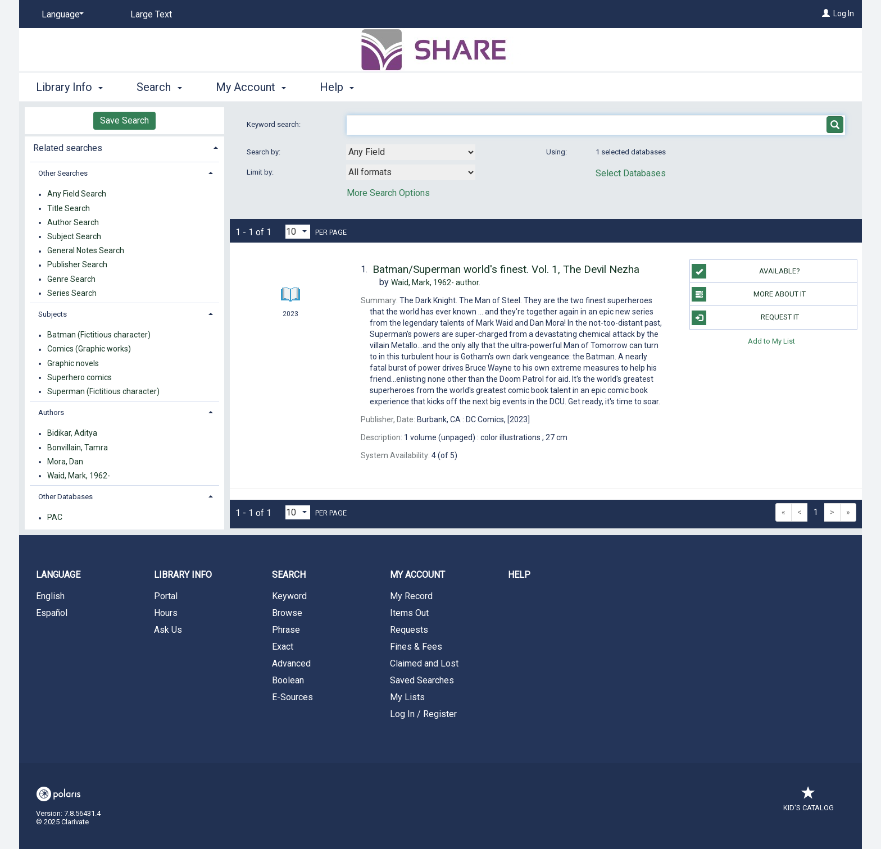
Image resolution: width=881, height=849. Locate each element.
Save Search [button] (124, 120)
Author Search (73, 222)
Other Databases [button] (65, 496)
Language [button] (58, 574)
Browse (287, 613)
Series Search (72, 293)
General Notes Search (85, 251)
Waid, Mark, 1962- (78, 475)
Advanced (291, 663)
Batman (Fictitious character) (99, 335)
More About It (749, 294)
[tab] (124, 146)
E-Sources (292, 697)
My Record (411, 596)
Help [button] (337, 87)
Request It (745, 318)
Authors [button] (51, 412)
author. (435, 282)
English (50, 596)
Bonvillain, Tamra (77, 447)
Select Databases (631, 173)
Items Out (409, 613)
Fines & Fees (416, 646)
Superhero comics (79, 377)
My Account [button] (251, 87)
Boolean (288, 680)
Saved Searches (422, 680)
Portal (166, 596)
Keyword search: (274, 124)
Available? (746, 271)
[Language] (60, 14)
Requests (409, 629)
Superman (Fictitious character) (103, 391)
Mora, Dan (65, 461)
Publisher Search (77, 265)
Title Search (68, 208)
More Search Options (388, 193)
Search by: (264, 152)
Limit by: (261, 172)
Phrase (286, 629)
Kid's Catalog (808, 802)
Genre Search (71, 279)
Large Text (151, 14)
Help (519, 574)
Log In (843, 13)
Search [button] (159, 87)
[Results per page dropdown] (297, 232)
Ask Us (168, 629)
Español (51, 613)
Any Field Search (76, 194)
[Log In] (826, 13)
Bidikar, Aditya (72, 433)
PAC (54, 517)
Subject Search (74, 236)
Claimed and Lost (424, 663)
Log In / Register (423, 714)
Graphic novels (73, 363)
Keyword (289, 596)
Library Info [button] (69, 87)
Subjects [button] (52, 314)
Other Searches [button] (63, 173)
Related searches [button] (67, 148)
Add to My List (771, 341)
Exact (282, 646)
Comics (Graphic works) (89, 349)
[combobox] (410, 152)
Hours (166, 613)
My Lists (407, 697)
